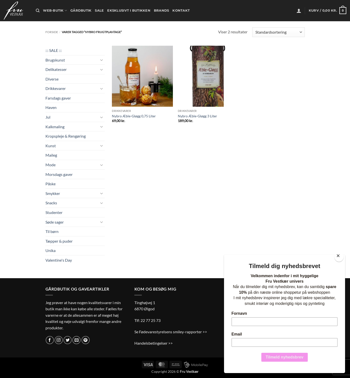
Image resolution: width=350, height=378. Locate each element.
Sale (99, 10)
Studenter (53, 212)
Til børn (52, 231)
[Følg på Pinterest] (86, 340)
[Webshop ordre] (278, 32)
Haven (51, 107)
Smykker (52, 193)
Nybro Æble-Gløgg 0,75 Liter (134, 116)
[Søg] (38, 10)
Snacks (51, 202)
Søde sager (54, 222)
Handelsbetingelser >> (153, 343)
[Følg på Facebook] (50, 340)
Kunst (50, 145)
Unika (50, 250)
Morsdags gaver (59, 174)
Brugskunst (55, 60)
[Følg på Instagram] (59, 340)
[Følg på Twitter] (67, 340)
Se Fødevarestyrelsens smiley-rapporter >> (170, 331)
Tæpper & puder (59, 241)
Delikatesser (56, 69)
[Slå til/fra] (102, 60)
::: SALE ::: (53, 50)
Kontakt (181, 10)
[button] (298, 10)
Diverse (52, 79)
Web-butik (55, 10)
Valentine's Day (58, 260)
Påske (50, 183)
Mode (50, 164)
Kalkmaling (54, 126)
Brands (161, 10)
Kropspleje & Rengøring (65, 136)
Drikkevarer (55, 88)
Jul (47, 117)
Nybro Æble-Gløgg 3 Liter (197, 116)
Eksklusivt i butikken (128, 10)
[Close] (339, 257)
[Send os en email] (76, 340)
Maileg (51, 155)
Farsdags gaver (58, 98)
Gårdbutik (80, 10)
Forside (51, 32)
